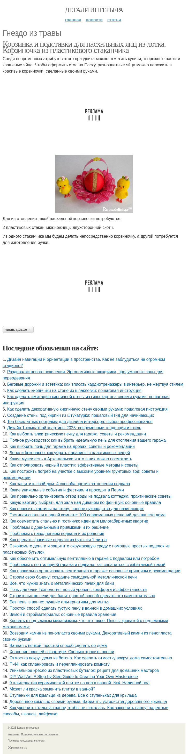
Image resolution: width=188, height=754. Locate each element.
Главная (73, 20)
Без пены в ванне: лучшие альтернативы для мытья (60, 602)
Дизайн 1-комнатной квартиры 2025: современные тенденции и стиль (74, 428)
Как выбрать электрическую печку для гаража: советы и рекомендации (78, 434)
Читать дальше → (18, 330)
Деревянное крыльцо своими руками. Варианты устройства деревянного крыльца (88, 701)
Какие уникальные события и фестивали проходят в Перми (67, 490)
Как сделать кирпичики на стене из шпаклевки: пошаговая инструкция (74, 390)
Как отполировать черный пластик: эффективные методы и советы (74, 465)
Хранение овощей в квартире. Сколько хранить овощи (62, 652)
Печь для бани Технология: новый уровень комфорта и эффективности (78, 589)
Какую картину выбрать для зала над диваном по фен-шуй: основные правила (85, 502)
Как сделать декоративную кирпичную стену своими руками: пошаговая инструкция (87, 409)
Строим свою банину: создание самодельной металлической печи (73, 577)
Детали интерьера (94, 10)
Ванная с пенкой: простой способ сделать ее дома (58, 645)
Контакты (13, 734)
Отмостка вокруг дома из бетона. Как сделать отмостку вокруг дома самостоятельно (91, 658)
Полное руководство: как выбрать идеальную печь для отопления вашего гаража (88, 440)
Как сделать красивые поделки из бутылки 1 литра (58, 540)
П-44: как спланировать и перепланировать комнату (60, 664)
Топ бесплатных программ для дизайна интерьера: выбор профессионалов (80, 421)
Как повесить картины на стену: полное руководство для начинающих (77, 508)
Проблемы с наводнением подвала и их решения (57, 533)
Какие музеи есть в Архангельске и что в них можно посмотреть (71, 459)
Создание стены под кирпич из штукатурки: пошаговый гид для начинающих (80, 415)
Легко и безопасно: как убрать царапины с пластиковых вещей (70, 452)
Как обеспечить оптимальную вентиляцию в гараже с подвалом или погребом (84, 558)
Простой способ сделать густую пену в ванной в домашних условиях (76, 608)
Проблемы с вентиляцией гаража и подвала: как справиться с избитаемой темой (88, 564)
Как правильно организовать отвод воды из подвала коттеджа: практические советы (90, 496)
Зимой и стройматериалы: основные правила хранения (63, 614)
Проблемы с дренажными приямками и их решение (59, 527)
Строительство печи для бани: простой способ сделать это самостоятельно (82, 596)
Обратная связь (17, 747)
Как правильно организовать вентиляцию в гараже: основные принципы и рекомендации (95, 571)
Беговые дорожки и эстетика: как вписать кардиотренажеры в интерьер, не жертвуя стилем (95, 384)
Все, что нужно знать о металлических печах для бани (62, 583)
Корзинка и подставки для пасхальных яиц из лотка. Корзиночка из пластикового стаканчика (84, 47)
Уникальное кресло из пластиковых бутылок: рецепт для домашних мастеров (84, 670)
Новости (94, 20)
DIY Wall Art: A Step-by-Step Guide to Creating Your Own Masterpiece (74, 676)
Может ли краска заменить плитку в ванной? (52, 689)
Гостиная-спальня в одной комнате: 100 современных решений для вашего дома (88, 515)
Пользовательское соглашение (39, 734)
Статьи (114, 20)
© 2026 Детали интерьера (23, 727)
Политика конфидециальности (26, 740)
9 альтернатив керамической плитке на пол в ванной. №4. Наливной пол (79, 683)
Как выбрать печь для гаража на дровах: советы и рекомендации (72, 446)
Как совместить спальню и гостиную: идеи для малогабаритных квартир (79, 521)
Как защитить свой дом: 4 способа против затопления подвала (70, 484)
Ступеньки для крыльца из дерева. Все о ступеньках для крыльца (73, 695)
